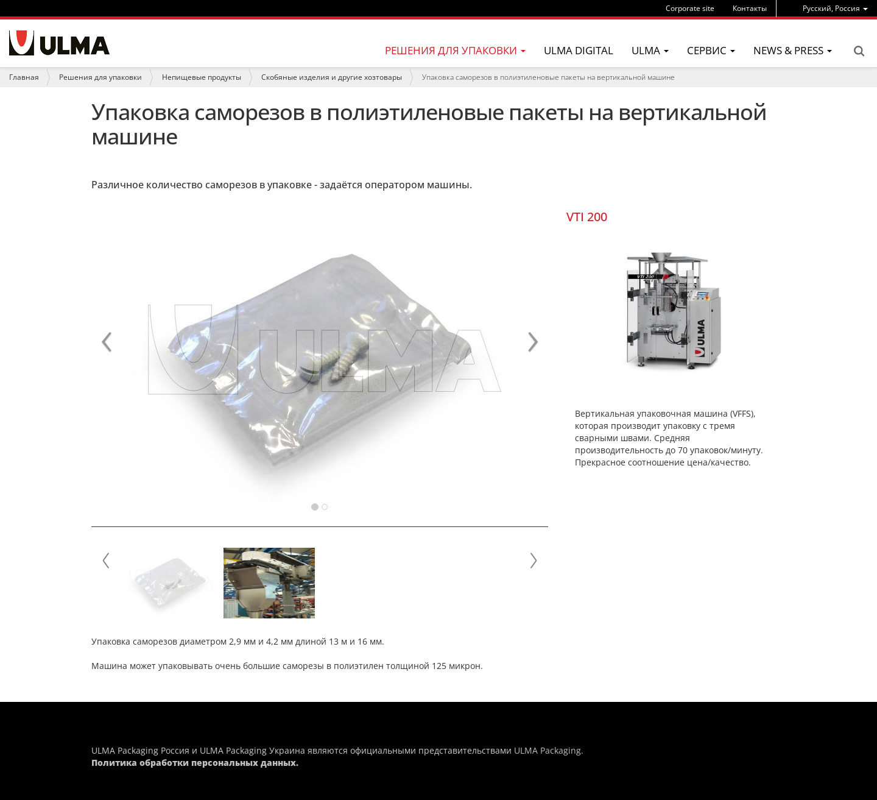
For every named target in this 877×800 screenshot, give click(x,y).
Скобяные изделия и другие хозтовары (331, 77)
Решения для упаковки (100, 77)
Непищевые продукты (201, 77)
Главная (24, 77)
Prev (106, 560)
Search (859, 51)
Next (533, 560)
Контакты (750, 8)
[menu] (835, 8)
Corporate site (690, 8)
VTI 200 (586, 216)
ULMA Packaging (547, 750)
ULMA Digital (578, 50)
